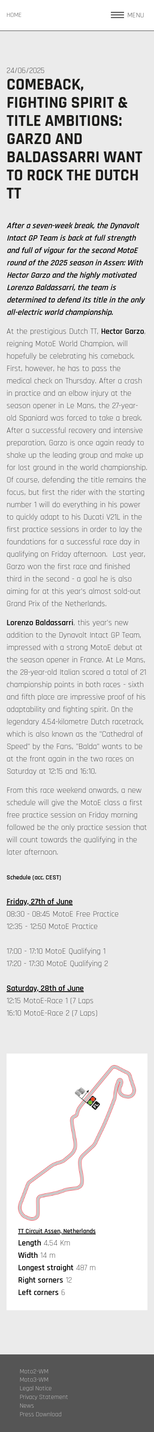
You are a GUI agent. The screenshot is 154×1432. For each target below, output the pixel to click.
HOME (14, 15)
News (27, 1406)
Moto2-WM (34, 1372)
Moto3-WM (34, 1380)
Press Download (41, 1415)
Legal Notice (36, 1389)
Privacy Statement (44, 1397)
